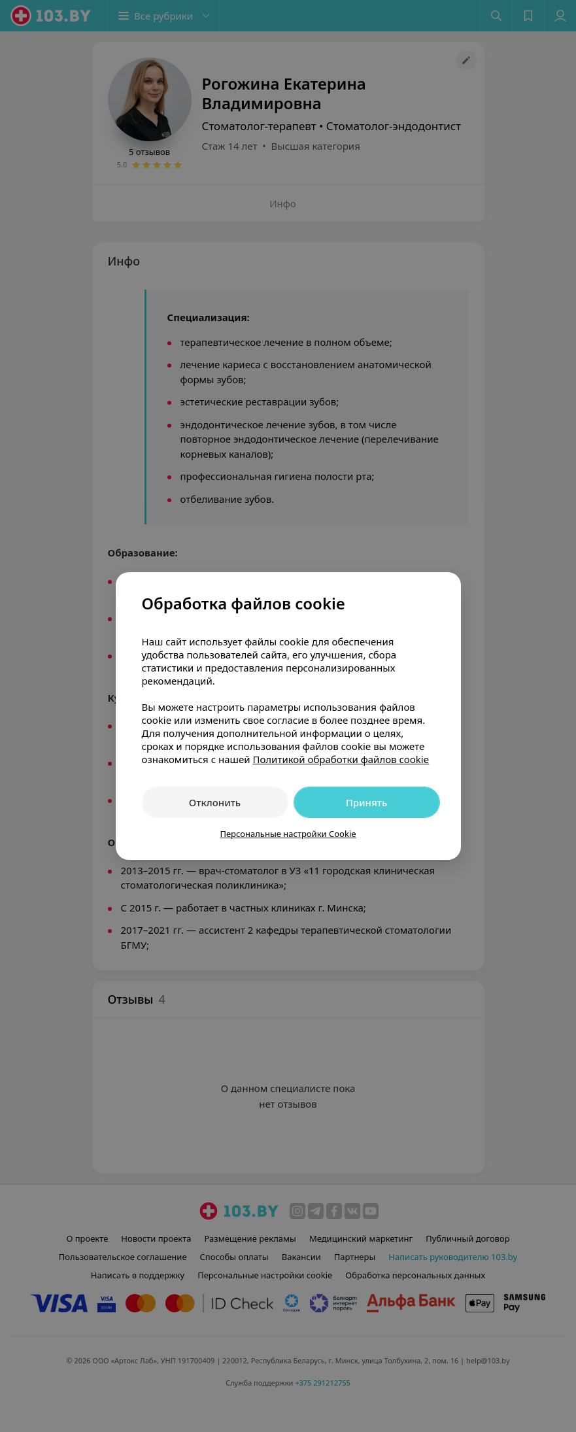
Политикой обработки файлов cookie (340, 759)
